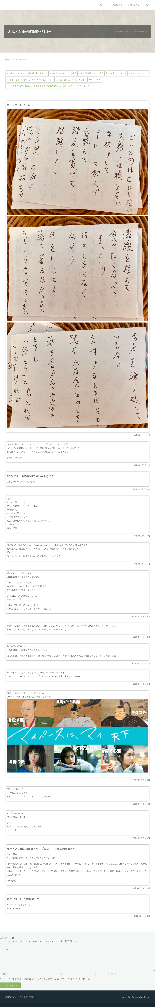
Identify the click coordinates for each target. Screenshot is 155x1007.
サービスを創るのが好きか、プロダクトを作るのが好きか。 (34, 86)
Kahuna (134, 997)
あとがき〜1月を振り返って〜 (78, 86)
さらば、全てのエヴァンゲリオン (71, 79)
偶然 (74, 73)
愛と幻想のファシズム (116, 73)
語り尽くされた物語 (94, 73)
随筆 (120, 31)
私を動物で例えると (38, 73)
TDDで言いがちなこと (60, 73)
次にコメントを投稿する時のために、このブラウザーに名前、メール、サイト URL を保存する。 (45, 978)
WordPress (145, 997)
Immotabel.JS (95, 79)
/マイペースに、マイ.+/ (43, 79)
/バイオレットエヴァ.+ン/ (18, 79)
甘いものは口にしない (17, 73)
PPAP (80, 73)
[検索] (147, 5)
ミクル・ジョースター (138, 73)
